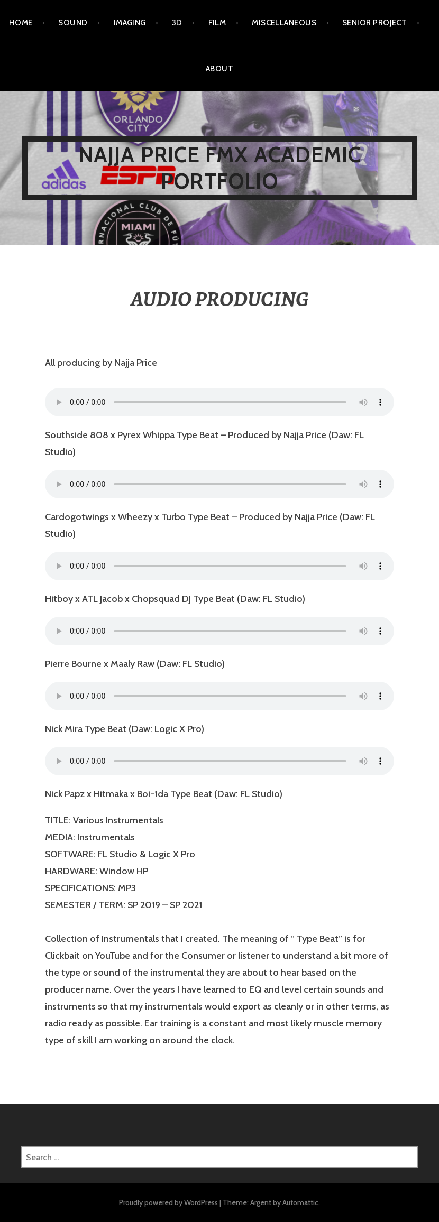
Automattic (300, 1202)
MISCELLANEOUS (284, 22)
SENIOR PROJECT (374, 22)
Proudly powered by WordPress (168, 1202)
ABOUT (219, 68)
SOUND (72, 22)
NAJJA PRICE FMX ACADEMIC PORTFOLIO (219, 168)
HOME (21, 22)
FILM (217, 22)
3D (177, 22)
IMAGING (130, 22)
